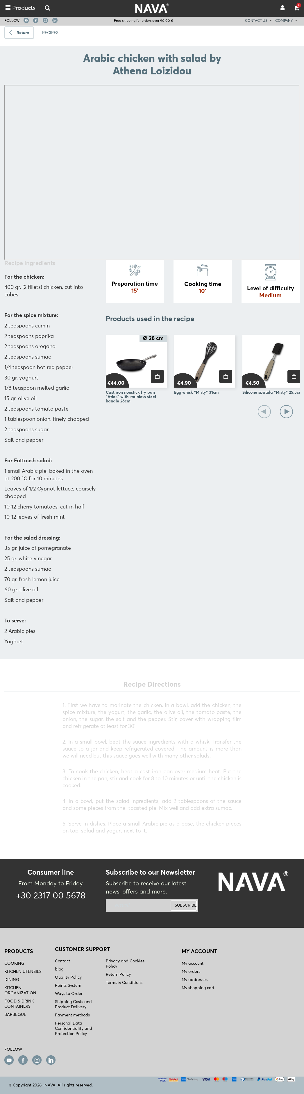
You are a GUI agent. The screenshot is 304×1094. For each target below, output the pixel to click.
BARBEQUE (15, 1015)
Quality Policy (68, 977)
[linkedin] (55, 20)
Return (23, 33)
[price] (157, 376)
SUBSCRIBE (185, 905)
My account (192, 963)
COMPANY (284, 21)
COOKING (14, 963)
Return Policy (118, 975)
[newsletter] (136, 905)
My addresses (195, 980)
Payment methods (72, 1015)
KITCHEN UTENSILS (23, 972)
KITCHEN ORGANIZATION (20, 990)
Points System (68, 986)
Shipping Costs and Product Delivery (73, 1004)
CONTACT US (256, 21)
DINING (11, 980)
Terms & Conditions (124, 983)
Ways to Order (69, 994)
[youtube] (26, 20)
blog (59, 969)
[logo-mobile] (47, 8)
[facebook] (36, 20)
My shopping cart (198, 988)
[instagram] (45, 20)
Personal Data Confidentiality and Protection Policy (73, 1028)
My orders (191, 972)
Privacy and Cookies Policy (125, 963)
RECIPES (50, 33)
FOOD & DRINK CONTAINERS (19, 1004)
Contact (62, 961)
